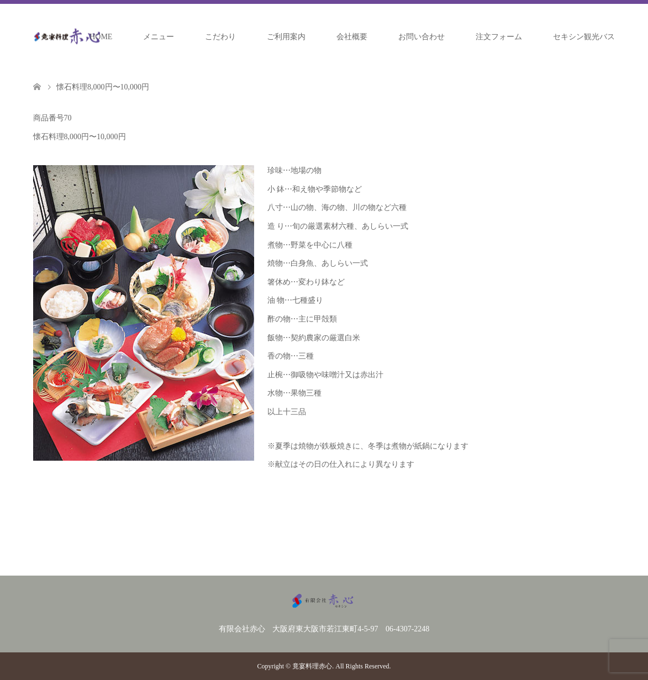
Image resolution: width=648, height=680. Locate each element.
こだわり (220, 37)
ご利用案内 (286, 37)
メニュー (158, 37)
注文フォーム (499, 37)
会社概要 (351, 37)
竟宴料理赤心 (312, 666)
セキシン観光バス (584, 37)
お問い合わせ (421, 37)
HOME (100, 37)
